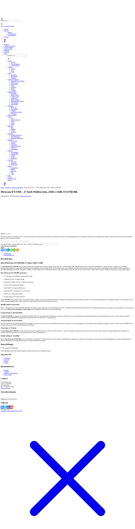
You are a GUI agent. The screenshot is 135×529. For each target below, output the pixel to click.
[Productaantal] (49, 211)
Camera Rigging (8, 47)
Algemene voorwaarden (10, 340)
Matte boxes (14, 84)
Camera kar (14, 98)
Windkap (13, 78)
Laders (13, 130)
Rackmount (14, 164)
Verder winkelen (22, 513)
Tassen (13, 89)
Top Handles (14, 104)
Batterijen (10, 126)
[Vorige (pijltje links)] (1, 516)
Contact (6, 37)
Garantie (6, 338)
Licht (9, 175)
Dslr (12, 127)
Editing (13, 155)
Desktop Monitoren (16, 135)
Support (10, 32)
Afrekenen (15, 513)
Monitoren (10, 133)
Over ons (6, 326)
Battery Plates (15, 95)
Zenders (10, 180)
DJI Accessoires (12, 115)
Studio (13, 72)
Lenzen (10, 116)
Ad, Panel (13, 161)
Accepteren (58, 519)
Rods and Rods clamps (17, 101)
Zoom (12, 123)
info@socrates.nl (5, 355)
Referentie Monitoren (17, 138)
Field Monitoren (15, 137)
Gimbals (13, 110)
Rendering (14, 158)
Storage (13, 143)
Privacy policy (8, 341)
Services (6, 30)
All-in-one (14, 163)
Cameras (6, 44)
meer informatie (50, 519)
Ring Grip (14, 113)
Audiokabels (14, 168)
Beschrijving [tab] (7, 220)
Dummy (13, 129)
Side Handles (14, 103)
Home (2, 187)
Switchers (10, 160)
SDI (12, 172)
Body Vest (14, 107)
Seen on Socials (12, 178)
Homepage (7, 325)
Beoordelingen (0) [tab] (9, 222)
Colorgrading (14, 154)
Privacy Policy (18, 377)
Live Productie (12, 35)
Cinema (13, 68)
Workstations (14, 149)
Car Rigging (14, 109)
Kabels (9, 166)
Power (13, 85)
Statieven (13, 87)
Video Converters (16, 146)
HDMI (13, 169)
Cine (12, 118)
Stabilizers (10, 106)
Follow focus (14, 82)
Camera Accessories (9, 46)
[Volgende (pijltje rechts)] (3, 516)
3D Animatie (14, 152)
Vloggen (13, 90)
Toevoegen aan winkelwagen (8, 212)
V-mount (13, 132)
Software (6, 52)
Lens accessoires (15, 120)
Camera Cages (8, 49)
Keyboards (14, 141)
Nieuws (6, 29)
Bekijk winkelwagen (6, 513)
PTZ (12, 70)
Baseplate (13, 93)
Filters (13, 124)
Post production (12, 34)
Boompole (14, 75)
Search (2, 20)
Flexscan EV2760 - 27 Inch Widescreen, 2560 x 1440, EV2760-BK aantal (21, 211)
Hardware (7, 50)
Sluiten (3, 527)
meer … (6, 53)
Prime (12, 121)
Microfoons (14, 76)
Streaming (14, 144)
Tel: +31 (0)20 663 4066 (7, 26)
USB (12, 174)
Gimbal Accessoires (16, 112)
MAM (12, 157)
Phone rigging (15, 99)
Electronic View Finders (17, 81)
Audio (9, 73)
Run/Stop (13, 171)
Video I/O (13, 147)
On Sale (10, 177)
